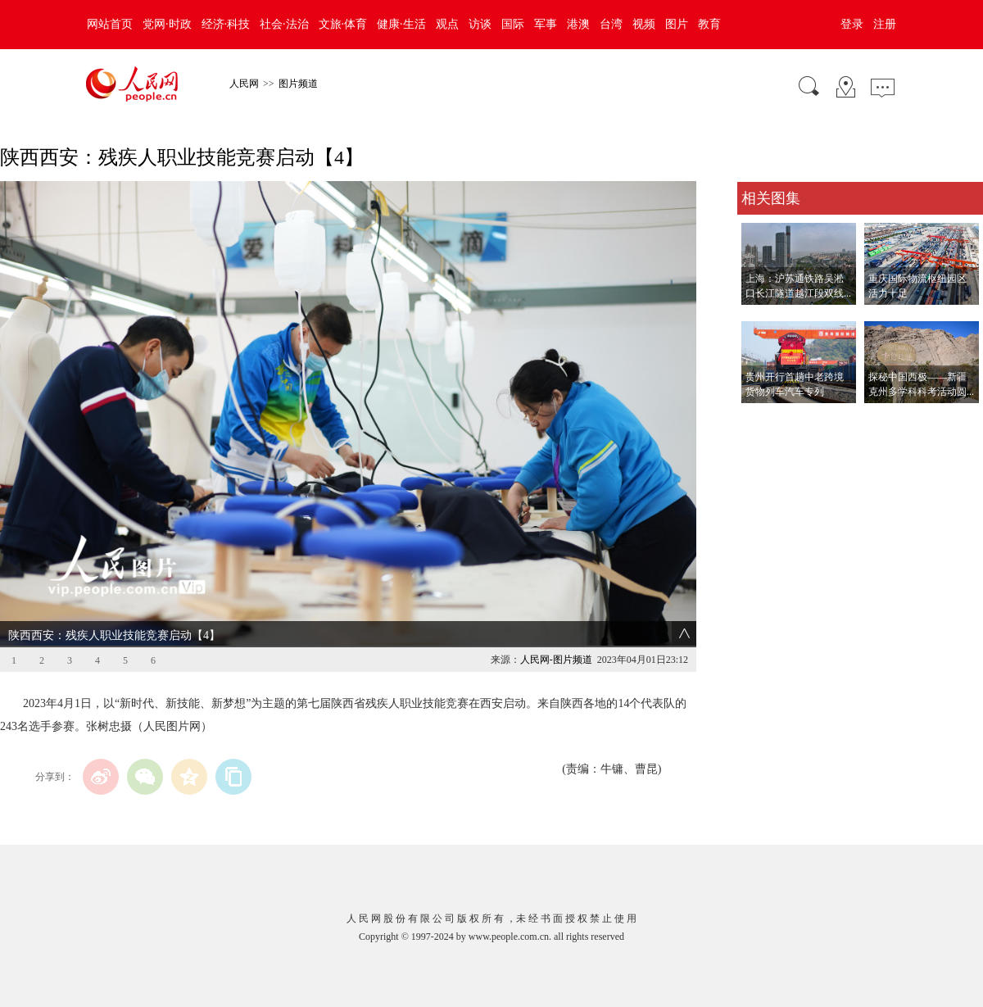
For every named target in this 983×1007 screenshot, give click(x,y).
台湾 (611, 24)
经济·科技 (226, 24)
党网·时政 (167, 24)
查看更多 (760, 420)
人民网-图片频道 (556, 659)
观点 (447, 24)
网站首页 (110, 24)
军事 (545, 24)
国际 (512, 24)
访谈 (480, 24)
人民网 (244, 83)
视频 (643, 24)
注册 (884, 24)
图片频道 (298, 83)
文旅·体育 (343, 24)
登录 (851, 24)
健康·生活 (401, 24)
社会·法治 (284, 24)
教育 (709, 24)
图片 (676, 24)
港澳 (578, 24)
